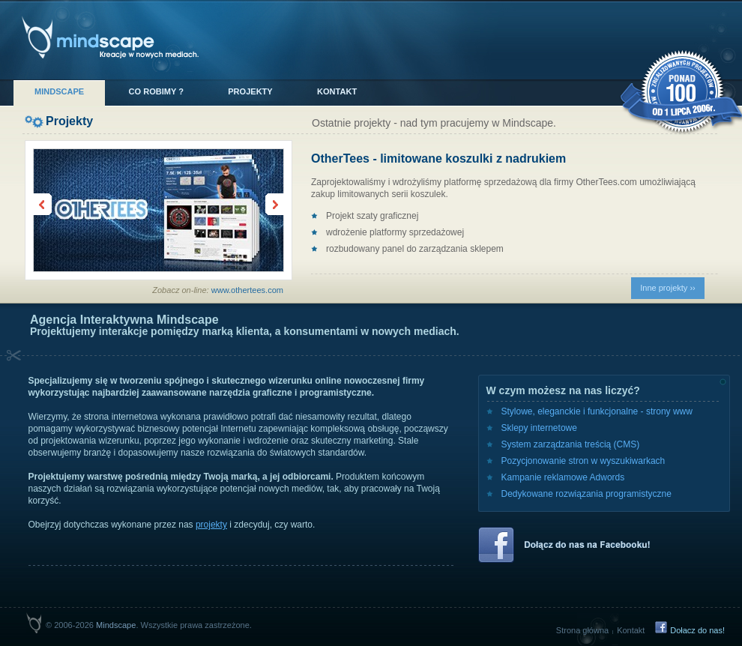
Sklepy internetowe (539, 428)
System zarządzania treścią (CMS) (570, 444)
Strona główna (582, 630)
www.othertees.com (247, 290)
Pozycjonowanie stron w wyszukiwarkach (583, 461)
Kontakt (337, 91)
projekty (211, 524)
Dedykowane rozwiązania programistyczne (586, 494)
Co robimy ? (156, 91)
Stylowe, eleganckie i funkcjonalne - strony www (597, 411)
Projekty (250, 91)
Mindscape (59, 91)
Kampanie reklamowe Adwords (563, 477)
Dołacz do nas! (697, 630)
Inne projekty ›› (668, 287)
